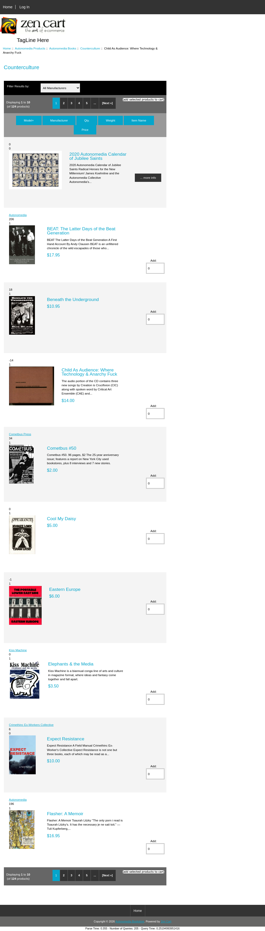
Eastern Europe (64, 589)
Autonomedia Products (30, 48)
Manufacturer (59, 120)
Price (85, 129)
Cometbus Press (20, 434)
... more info (148, 177)
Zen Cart (166, 921)
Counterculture (90, 48)
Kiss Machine (18, 650)
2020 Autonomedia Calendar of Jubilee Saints (97, 156)
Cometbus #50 (61, 448)
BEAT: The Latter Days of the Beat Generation (81, 230)
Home (7, 7)
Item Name (138, 120)
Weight (110, 120)
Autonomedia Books (62, 48)
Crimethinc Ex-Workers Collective (31, 724)
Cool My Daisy (61, 518)
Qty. (86, 120)
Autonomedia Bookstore (129, 921)
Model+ (29, 120)
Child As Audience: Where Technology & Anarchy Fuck (89, 372)
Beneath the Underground (73, 299)
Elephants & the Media (70, 664)
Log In (24, 7)
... (95, 103)
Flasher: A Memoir (65, 813)
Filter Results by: (18, 86)
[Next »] (107, 103)
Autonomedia (18, 215)
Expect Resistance (65, 738)
